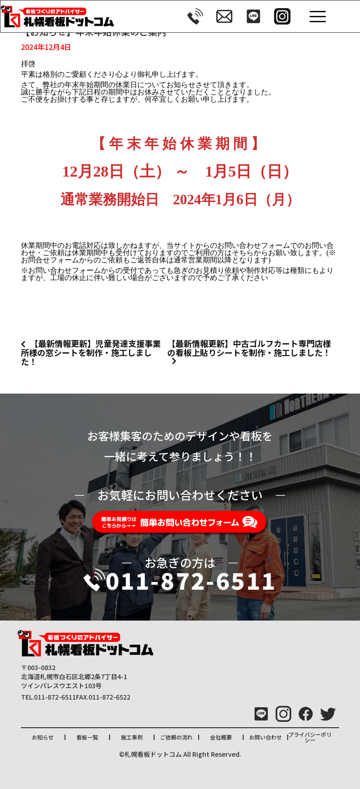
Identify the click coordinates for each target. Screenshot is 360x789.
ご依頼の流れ (176, 737)
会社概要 (221, 737)
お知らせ (43, 737)
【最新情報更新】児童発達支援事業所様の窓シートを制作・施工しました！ (91, 352)
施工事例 (132, 737)
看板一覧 (87, 737)
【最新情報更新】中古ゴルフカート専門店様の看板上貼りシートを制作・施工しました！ (249, 347)
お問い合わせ (265, 737)
